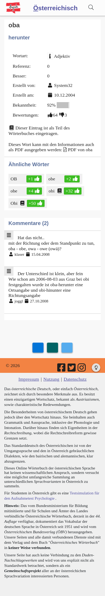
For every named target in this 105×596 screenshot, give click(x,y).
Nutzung (51, 379)
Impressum (28, 379)
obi (52, 191)
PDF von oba (80, 149)
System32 (63, 85)
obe (52, 178)
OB (14, 178)
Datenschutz (75, 379)
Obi (14, 203)
